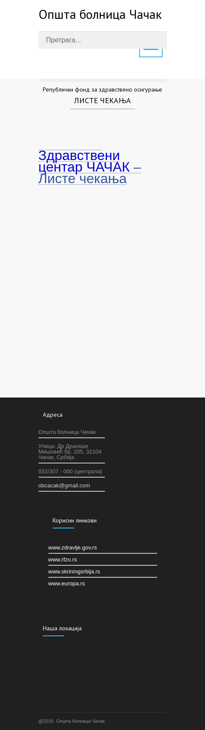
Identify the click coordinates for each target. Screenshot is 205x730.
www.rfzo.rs (62, 559)
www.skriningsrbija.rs (74, 571)
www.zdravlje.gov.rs (72, 547)
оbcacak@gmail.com (64, 485)
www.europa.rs (66, 583)
